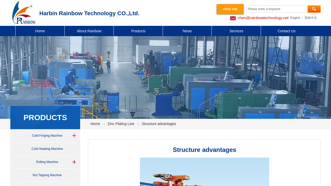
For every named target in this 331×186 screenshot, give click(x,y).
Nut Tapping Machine (47, 175)
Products (138, 31)
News (187, 31)
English (295, 18)
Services (236, 31)
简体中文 (311, 18)
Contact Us (286, 31)
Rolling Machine (47, 162)
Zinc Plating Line (121, 124)
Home (40, 31)
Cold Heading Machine (47, 149)
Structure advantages (159, 124)
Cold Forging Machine (47, 135)
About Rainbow (89, 31)
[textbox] (277, 9)
